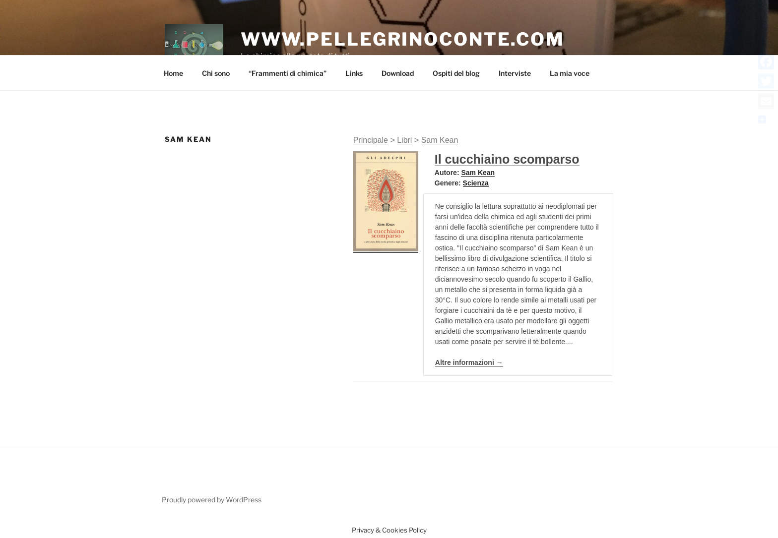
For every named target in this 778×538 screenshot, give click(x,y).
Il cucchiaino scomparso (507, 159)
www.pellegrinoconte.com (403, 39)
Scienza (476, 183)
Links (354, 73)
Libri (404, 140)
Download (398, 73)
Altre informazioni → (469, 362)
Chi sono (216, 73)
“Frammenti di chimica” (287, 73)
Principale (370, 140)
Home (173, 73)
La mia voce (569, 73)
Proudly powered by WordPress (211, 499)
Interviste (515, 73)
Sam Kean (439, 140)
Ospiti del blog (456, 73)
